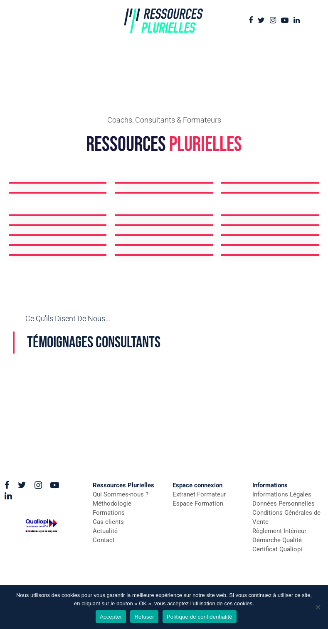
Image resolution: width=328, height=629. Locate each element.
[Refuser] (317, 607)
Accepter (111, 617)
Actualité (105, 531)
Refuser (144, 617)
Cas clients (108, 522)
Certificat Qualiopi (277, 549)
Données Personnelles (283, 503)
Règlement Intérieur (279, 531)
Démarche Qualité (277, 540)
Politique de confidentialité (199, 617)
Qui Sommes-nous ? (120, 494)
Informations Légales (281, 494)
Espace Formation (198, 503)
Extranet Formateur (199, 494)
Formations (109, 512)
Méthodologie (112, 503)
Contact (104, 540)
